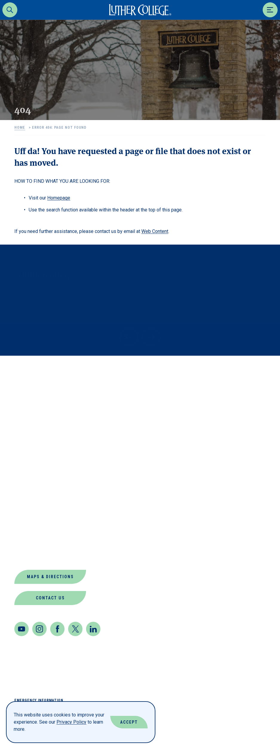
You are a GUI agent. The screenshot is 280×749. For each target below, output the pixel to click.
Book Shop (29, 442)
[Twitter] (75, 629)
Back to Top (246, 368)
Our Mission (31, 542)
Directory (28, 470)
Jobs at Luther (36, 499)
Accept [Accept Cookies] (129, 722)
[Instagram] (39, 629)
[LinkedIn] (93, 629)
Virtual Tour (33, 556)
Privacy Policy (71, 722)
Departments (33, 456)
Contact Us (50, 597)
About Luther (33, 427)
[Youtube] (21, 629)
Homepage (58, 198)
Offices (25, 528)
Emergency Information (38, 700)
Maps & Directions (50, 576)
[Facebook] (57, 629)
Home (19, 127)
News (21, 513)
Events (24, 485)
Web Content (154, 231)
